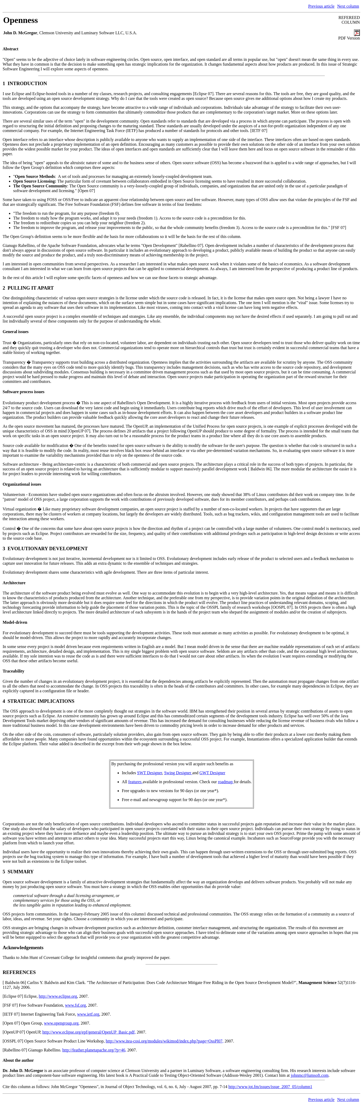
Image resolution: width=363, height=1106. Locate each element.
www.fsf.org (75, 1005)
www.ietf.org (88, 1014)
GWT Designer (212, 773)
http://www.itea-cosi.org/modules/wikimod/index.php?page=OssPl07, (165, 1041)
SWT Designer (149, 773)
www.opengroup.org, (62, 1023)
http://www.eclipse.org (58, 996)
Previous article (321, 6)
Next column (348, 6)
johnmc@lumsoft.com (309, 1075)
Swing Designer (178, 773)
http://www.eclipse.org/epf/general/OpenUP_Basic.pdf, (89, 1032)
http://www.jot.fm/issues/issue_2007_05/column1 (270, 1086)
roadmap (226, 781)
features (135, 781)
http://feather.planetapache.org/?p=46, (94, 1050)
